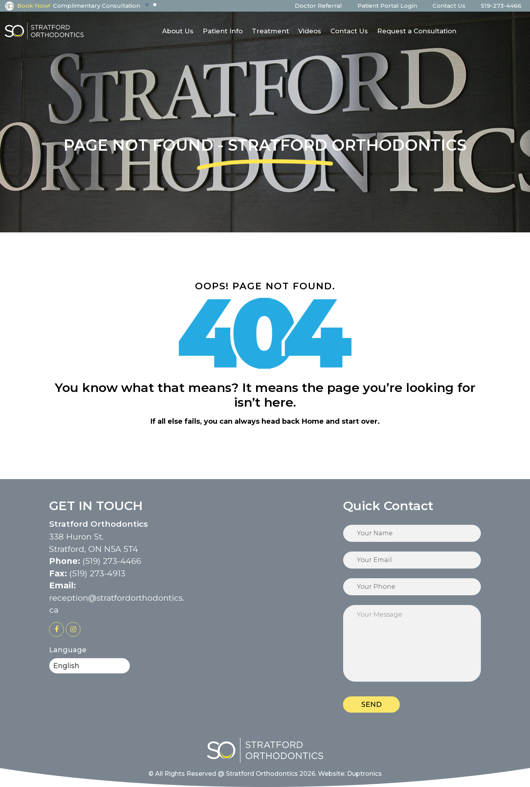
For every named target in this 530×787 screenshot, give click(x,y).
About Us (177, 31)
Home (313, 421)
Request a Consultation (416, 31)
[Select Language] (89, 666)
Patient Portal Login (387, 5)
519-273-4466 (501, 5)
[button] (147, 4)
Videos (309, 31)
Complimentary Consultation (96, 5)
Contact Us (449, 5)
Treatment (270, 31)
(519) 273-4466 (111, 561)
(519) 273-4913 (97, 573)
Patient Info (223, 31)
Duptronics (364, 773)
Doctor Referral (318, 5)
